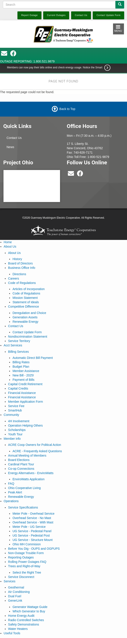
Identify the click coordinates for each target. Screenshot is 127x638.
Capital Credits (18, 388)
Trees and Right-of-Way (24, 566)
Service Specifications (23, 507)
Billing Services (18, 351)
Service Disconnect (21, 577)
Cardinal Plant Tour (21, 464)
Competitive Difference (23, 306)
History (17, 259)
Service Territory (19, 341)
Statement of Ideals (25, 302)
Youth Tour (15, 434)
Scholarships (17, 430)
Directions (19, 274)
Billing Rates (20, 362)
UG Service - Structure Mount (32, 540)
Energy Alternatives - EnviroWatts (30, 473)
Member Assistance (25, 371)
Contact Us (14, 138)
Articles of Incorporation (28, 289)
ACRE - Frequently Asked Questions (37, 451)
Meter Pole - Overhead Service (33, 513)
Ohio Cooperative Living (24, 488)
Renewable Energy (25, 321)
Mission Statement (25, 298)
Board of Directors (20, 263)
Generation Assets (24, 317)
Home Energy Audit (21, 615)
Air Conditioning (19, 592)
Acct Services (13, 345)
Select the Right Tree (26, 572)
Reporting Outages (21, 557)
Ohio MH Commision (26, 544)
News (10, 147)
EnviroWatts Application (28, 479)
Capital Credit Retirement (25, 384)
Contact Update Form (27, 332)
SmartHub (15, 410)
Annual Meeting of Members (27, 455)
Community (11, 414)
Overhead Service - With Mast (32, 522)
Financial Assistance (22, 393)
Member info (12, 438)
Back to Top (67, 109)
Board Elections (18, 460)
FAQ (11, 483)
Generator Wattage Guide (29, 607)
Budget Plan (20, 366)
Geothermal (16, 587)
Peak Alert (15, 492)
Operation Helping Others (25, 425)
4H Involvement (18, 421)
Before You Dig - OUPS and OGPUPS (34, 548)
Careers (13, 278)
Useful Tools (12, 633)
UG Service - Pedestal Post (31, 535)
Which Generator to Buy (28, 611)
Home (8, 242)
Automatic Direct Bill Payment (32, 358)
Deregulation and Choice (29, 313)
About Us (10, 246)
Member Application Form (25, 401)
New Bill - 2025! (23, 375)
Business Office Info (21, 267)
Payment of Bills (23, 379)
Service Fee (16, 406)
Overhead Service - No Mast (31, 518)
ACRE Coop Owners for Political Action (34, 445)
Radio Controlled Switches (26, 620)
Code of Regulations (22, 283)
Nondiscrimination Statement (27, 336)
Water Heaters (18, 629)
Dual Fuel (14, 596)
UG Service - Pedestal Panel (31, 531)
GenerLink (15, 600)
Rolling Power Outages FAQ (27, 562)
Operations (11, 501)
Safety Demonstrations (23, 624)
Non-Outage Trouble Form (26, 553)
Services (9, 581)
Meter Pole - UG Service (29, 526)
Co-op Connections (21, 468)
